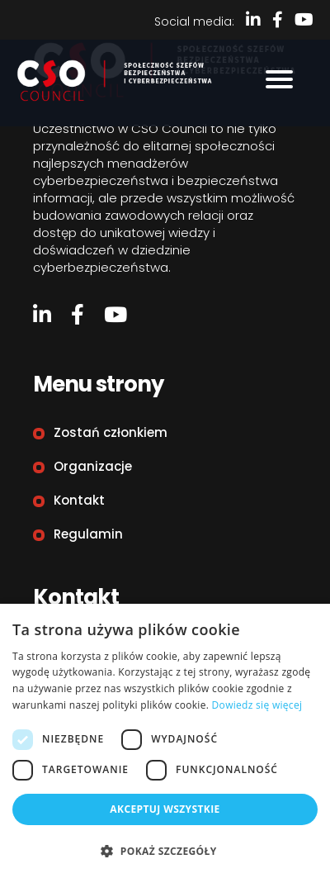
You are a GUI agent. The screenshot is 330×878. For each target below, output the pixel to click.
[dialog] (165, 741)
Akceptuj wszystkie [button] (164, 809)
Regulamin (88, 534)
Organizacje (93, 466)
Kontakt (79, 500)
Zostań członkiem (110, 432)
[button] (165, 850)
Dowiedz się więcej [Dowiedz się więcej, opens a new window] (257, 705)
